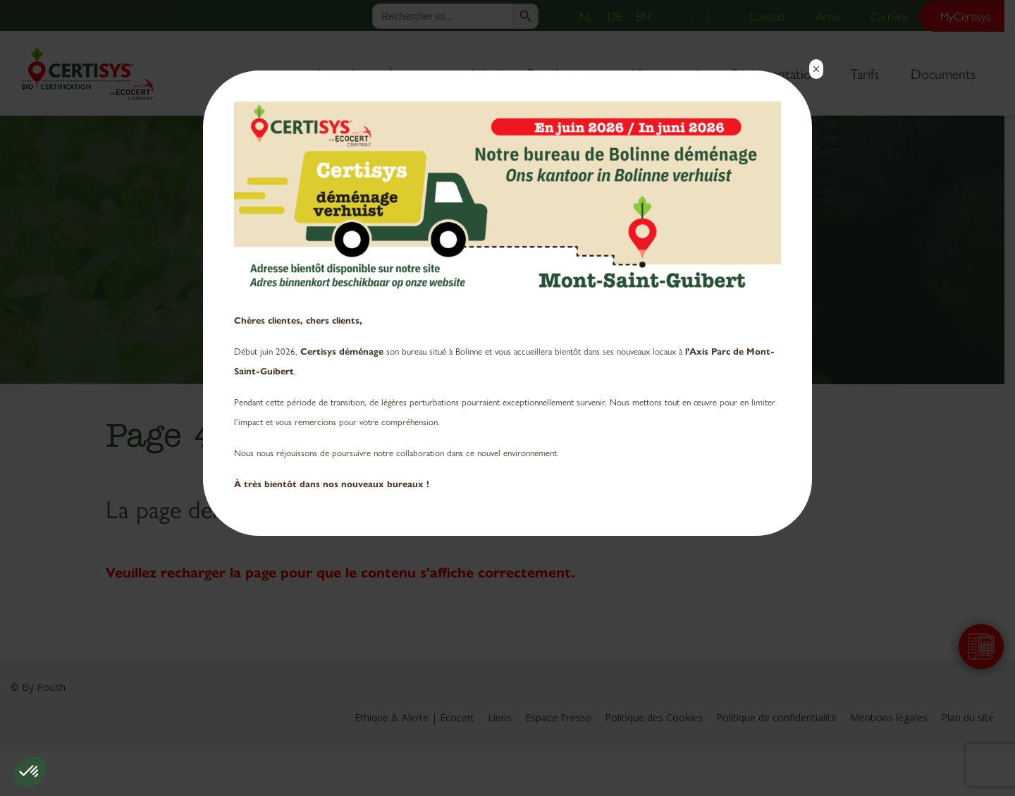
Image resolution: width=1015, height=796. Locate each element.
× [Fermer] (816, 69)
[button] (30, 772)
